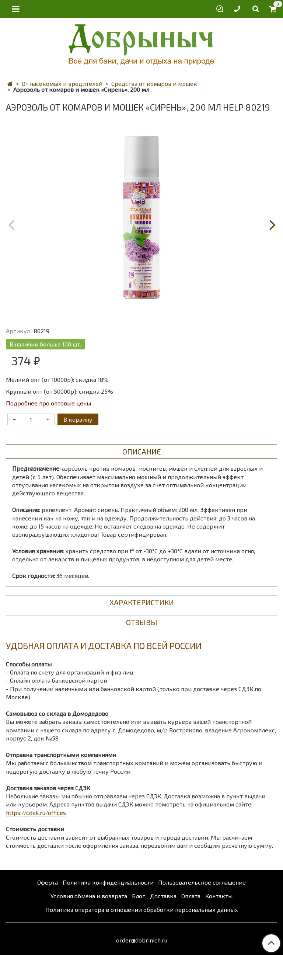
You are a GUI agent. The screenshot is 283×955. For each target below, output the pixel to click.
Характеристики (141, 602)
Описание (141, 451)
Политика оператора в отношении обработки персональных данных (141, 909)
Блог (138, 895)
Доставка (163, 895)
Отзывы (141, 622)
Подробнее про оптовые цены (48, 403)
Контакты (219, 895)
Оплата (190, 895)
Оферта (47, 882)
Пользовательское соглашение (202, 882)
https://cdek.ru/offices (36, 812)
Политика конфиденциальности (108, 882)
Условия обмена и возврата (88, 895)
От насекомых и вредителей (62, 83)
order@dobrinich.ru (141, 940)
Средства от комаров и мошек (154, 83)
